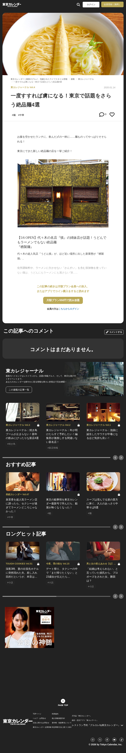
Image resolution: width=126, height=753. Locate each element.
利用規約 (55, 714)
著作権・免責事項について (62, 723)
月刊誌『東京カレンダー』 (82, 716)
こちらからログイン (68, 309)
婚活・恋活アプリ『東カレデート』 (85, 720)
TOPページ (37, 714)
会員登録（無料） (112, 4)
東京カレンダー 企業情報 (42, 727)
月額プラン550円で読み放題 (63, 300)
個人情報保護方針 (58, 718)
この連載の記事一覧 (19, 389)
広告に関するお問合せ (41, 723)
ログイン (91, 4)
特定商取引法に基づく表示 (62, 727)
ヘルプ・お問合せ (39, 718)
